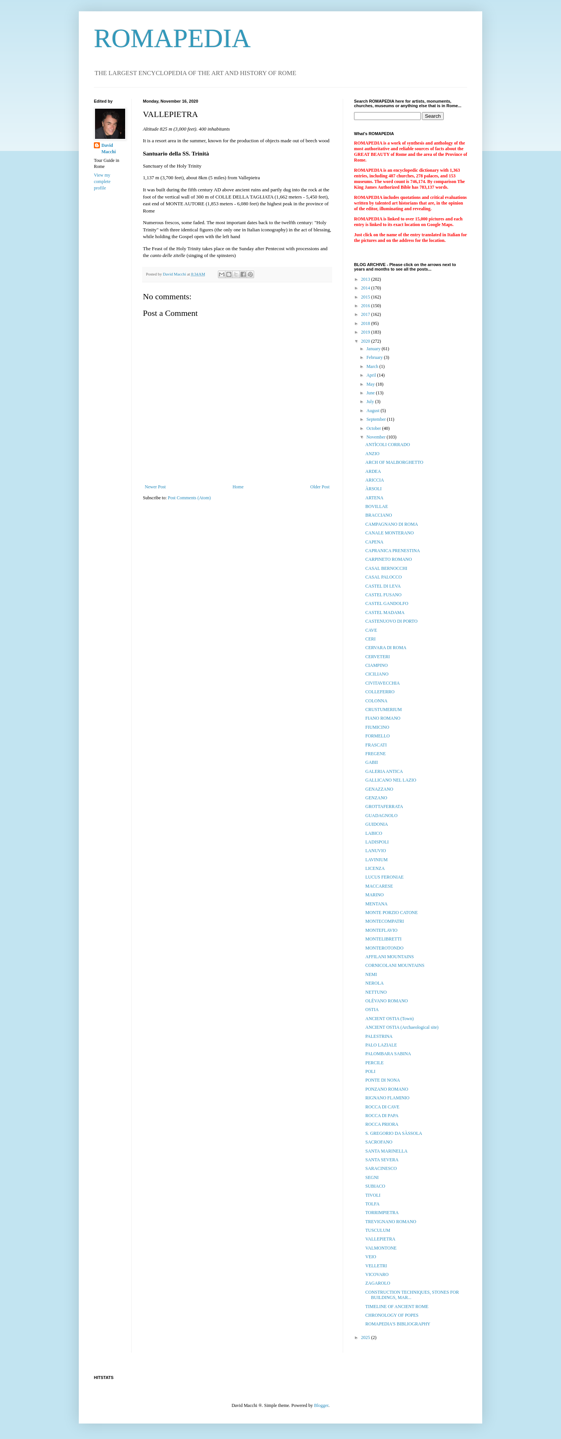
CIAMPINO (376, 665)
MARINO (374, 894)
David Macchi (108, 148)
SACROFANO (378, 1142)
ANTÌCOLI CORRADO (387, 444)
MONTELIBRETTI (383, 939)
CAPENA (374, 542)
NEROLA (374, 983)
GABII (371, 762)
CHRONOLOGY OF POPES (391, 1315)
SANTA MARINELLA (386, 1151)
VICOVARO (377, 1274)
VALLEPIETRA (380, 1239)
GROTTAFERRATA (384, 806)
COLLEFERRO (379, 691)
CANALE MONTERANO (389, 533)
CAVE (371, 630)
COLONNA (376, 700)
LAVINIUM (376, 859)
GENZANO (376, 797)
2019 (366, 332)
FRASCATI (376, 745)
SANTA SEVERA (382, 1159)
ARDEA (373, 471)
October (374, 428)
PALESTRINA (378, 1036)
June (371, 393)
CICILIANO (376, 674)
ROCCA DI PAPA (382, 1115)
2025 (366, 1337)
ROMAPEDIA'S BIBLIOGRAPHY (398, 1324)
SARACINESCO (381, 1168)
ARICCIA (374, 480)
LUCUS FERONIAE (384, 877)
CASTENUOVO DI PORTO (391, 621)
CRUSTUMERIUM (383, 709)
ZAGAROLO (377, 1283)
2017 (366, 314)
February (375, 357)
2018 (366, 323)
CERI (370, 639)
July (370, 401)
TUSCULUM (377, 1230)
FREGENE (375, 753)
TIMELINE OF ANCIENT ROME (396, 1306)
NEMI (371, 974)
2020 (366, 341)
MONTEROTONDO (384, 948)
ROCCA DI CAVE (382, 1107)
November (376, 437)
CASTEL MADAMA (385, 612)
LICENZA (375, 868)
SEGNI (372, 1177)
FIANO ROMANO (382, 718)
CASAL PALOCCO (383, 577)
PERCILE (374, 1062)
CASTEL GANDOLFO (386, 603)
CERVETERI (377, 656)
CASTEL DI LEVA (383, 586)
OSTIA (372, 1009)
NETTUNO (376, 992)
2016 (366, 305)
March (372, 366)
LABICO (373, 833)
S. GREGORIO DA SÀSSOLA (393, 1133)
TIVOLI (372, 1195)
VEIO (370, 1256)
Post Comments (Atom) (189, 497)
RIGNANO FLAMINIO (387, 1097)
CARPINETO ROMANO (388, 559)
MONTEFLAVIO (381, 930)
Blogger (321, 1405)
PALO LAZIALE (381, 1045)
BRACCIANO (378, 515)
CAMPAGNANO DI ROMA (391, 524)
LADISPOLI (377, 842)
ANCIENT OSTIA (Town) (389, 1018)
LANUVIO (375, 850)
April (371, 375)
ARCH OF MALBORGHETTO (394, 462)
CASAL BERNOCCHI (386, 568)
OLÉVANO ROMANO (386, 1000)
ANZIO (372, 453)
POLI (370, 1071)
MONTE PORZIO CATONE (391, 912)
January (374, 348)
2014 (366, 288)
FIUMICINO (377, 727)
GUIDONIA (376, 824)
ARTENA (374, 497)
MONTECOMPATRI (384, 921)
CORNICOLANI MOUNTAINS (395, 965)
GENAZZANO (379, 789)
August (373, 410)
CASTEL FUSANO (383, 594)
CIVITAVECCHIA (382, 683)
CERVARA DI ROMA (385, 647)
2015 (366, 297)
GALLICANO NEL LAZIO (390, 780)
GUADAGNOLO (381, 815)
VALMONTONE (381, 1248)
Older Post (320, 486)
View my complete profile (102, 181)
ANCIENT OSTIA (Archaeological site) (401, 1027)
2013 (366, 279)
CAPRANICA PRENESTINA (392, 550)
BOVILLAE (376, 506)
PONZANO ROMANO (386, 1089)
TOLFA (372, 1204)
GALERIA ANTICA (384, 771)
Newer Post (155, 486)
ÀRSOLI (373, 488)
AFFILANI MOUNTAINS (389, 956)
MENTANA (376, 903)
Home (238, 486)
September (376, 419)
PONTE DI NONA (382, 1080)
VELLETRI (376, 1265)
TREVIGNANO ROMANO (390, 1221)
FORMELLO (377, 736)
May (371, 384)
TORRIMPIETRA (382, 1212)
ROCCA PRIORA (382, 1124)
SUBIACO (375, 1186)
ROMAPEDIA (172, 38)
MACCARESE (379, 886)
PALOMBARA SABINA (388, 1053)
